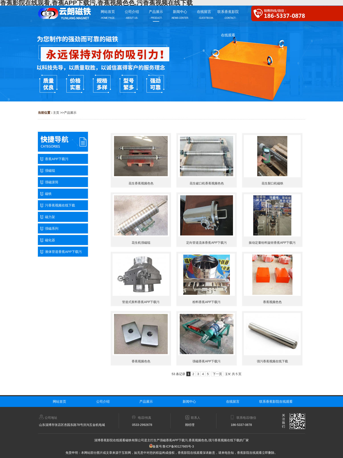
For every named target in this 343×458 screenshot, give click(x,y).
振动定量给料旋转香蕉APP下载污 (272, 242)
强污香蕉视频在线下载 (272, 361)
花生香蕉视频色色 (141, 183)
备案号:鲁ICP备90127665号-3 (171, 446)
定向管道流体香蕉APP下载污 (206, 242)
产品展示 (70, 112)
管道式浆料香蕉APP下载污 (140, 302)
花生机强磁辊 (141, 242)
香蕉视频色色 (272, 302)
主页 (56, 112)
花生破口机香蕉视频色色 (207, 183)
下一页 (217, 374)
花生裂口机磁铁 (272, 183)
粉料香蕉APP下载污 (206, 302)
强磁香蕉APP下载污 (206, 361)
